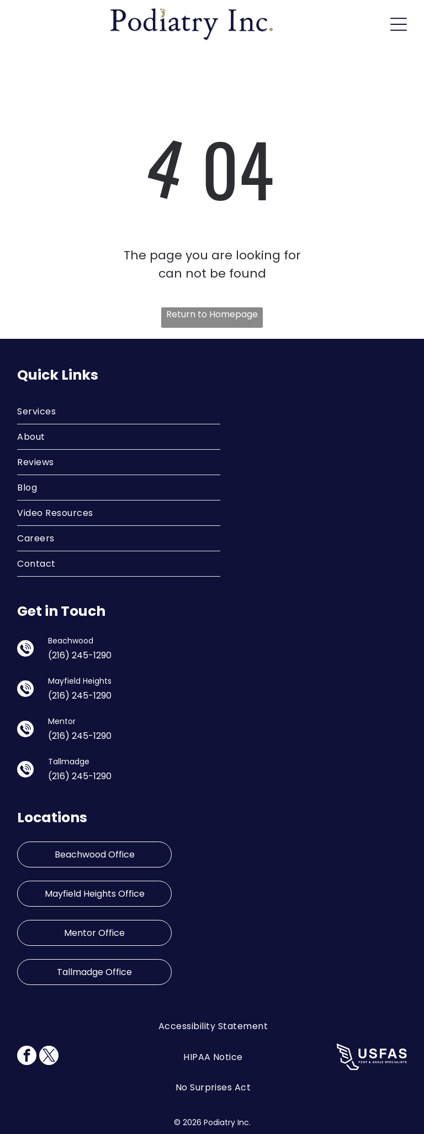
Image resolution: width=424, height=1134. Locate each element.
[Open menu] (398, 24)
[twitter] (49, 1057)
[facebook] (26, 1057)
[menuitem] (118, 411)
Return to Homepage (212, 314)
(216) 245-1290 (80, 655)
